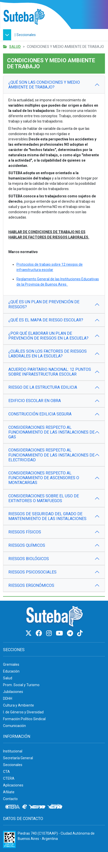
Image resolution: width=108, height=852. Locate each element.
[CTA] (37, 807)
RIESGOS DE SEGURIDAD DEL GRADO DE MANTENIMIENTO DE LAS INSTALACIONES (47, 516)
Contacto (10, 799)
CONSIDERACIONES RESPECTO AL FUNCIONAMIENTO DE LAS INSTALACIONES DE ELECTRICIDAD (51, 455)
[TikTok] (80, 633)
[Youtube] (60, 633)
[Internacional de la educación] (24, 807)
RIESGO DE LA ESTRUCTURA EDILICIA (42, 387)
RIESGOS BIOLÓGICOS (28, 558)
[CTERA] (12, 807)
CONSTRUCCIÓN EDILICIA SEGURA (39, 414)
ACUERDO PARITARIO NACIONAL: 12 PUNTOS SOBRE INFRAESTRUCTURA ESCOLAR (49, 372)
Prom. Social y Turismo (21, 685)
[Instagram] (49, 633)
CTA (6, 772)
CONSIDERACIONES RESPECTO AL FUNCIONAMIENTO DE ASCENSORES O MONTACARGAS (43, 478)
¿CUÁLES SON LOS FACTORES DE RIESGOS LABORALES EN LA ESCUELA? (47, 353)
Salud (15, 47)
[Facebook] (40, 633)
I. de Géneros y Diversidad (23, 712)
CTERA (8, 778)
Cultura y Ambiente (18, 705)
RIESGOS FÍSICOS (24, 532)
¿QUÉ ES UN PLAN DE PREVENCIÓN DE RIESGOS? (43, 304)
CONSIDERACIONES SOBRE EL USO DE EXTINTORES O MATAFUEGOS (43, 498)
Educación (11, 671)
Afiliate (8, 792)
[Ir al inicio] (24, 17)
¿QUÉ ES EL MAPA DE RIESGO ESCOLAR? (45, 320)
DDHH (7, 698)
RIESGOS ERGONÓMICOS (31, 585)
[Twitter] (29, 633)
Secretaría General (18, 758)
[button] (8, 35)
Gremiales (11, 664)
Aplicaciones (13, 785)
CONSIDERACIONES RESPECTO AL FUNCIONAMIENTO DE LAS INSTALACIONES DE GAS (51, 432)
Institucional (12, 751)
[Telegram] (71, 633)
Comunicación (14, 726)
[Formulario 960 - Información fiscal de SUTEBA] (9, 839)
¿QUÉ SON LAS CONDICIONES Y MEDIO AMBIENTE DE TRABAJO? (44, 84)
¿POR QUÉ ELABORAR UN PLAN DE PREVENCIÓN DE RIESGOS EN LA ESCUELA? (48, 336)
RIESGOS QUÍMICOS (26, 545)
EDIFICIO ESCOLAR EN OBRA (34, 400)
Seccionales (26, 35)
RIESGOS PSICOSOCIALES (32, 572)
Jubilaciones (13, 692)
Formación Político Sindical (24, 719)
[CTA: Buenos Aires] (55, 807)
